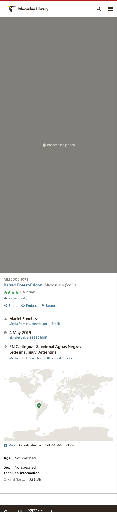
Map (9, 445)
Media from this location (26, 358)
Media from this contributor (28, 323)
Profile (56, 323)
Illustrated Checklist (60, 358)
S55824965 (28, 337)
